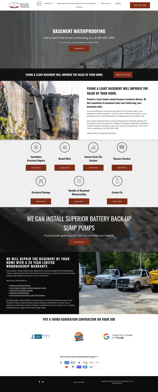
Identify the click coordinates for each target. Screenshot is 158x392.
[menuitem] (39, 3)
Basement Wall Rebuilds (19, 293)
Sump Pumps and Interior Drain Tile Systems (27, 295)
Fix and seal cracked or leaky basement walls (28, 288)
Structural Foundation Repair (21, 290)
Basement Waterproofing (20, 285)
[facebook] (39, 382)
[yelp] (42, 382)
